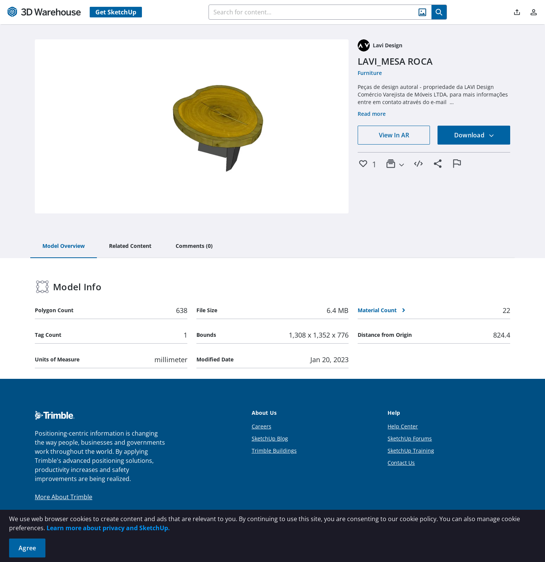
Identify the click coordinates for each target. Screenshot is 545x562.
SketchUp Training (411, 450)
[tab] (63, 246)
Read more (372, 113)
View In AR (394, 135)
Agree (27, 548)
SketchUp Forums (410, 438)
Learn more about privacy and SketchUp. (108, 528)
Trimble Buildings (274, 450)
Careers (261, 426)
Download (474, 135)
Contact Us (401, 462)
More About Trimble (63, 497)
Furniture (370, 72)
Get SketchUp (115, 12)
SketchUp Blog (270, 438)
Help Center (403, 426)
